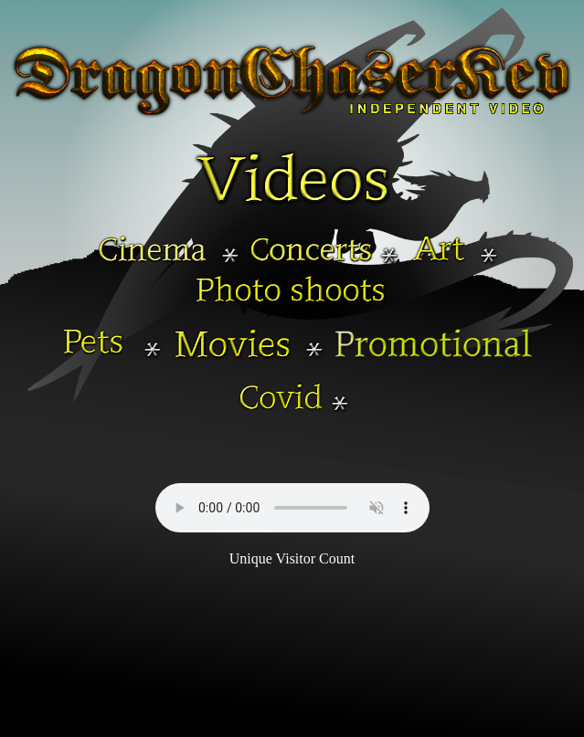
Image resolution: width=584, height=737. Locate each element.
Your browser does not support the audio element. (292, 507)
